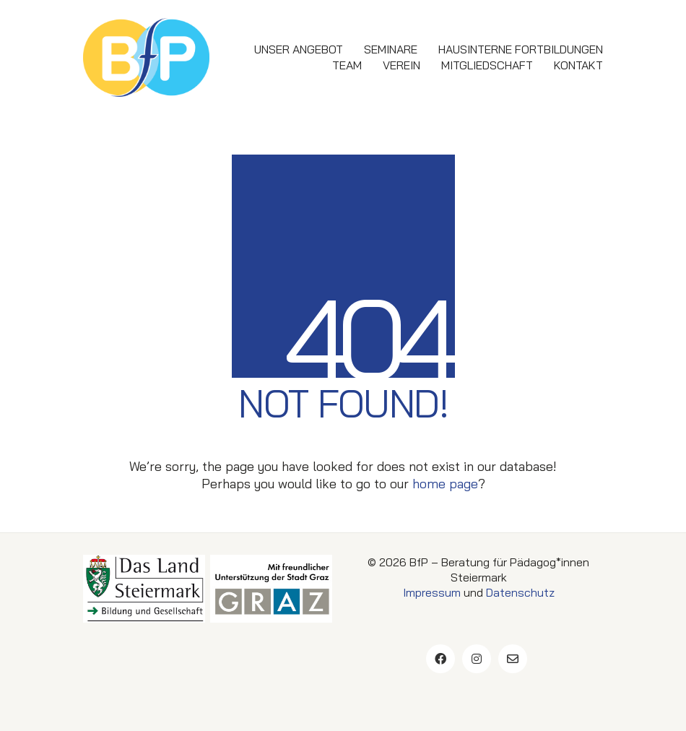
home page (445, 483)
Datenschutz (520, 592)
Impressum (432, 592)
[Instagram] (476, 658)
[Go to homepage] (146, 57)
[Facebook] (440, 658)
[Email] (512, 658)
